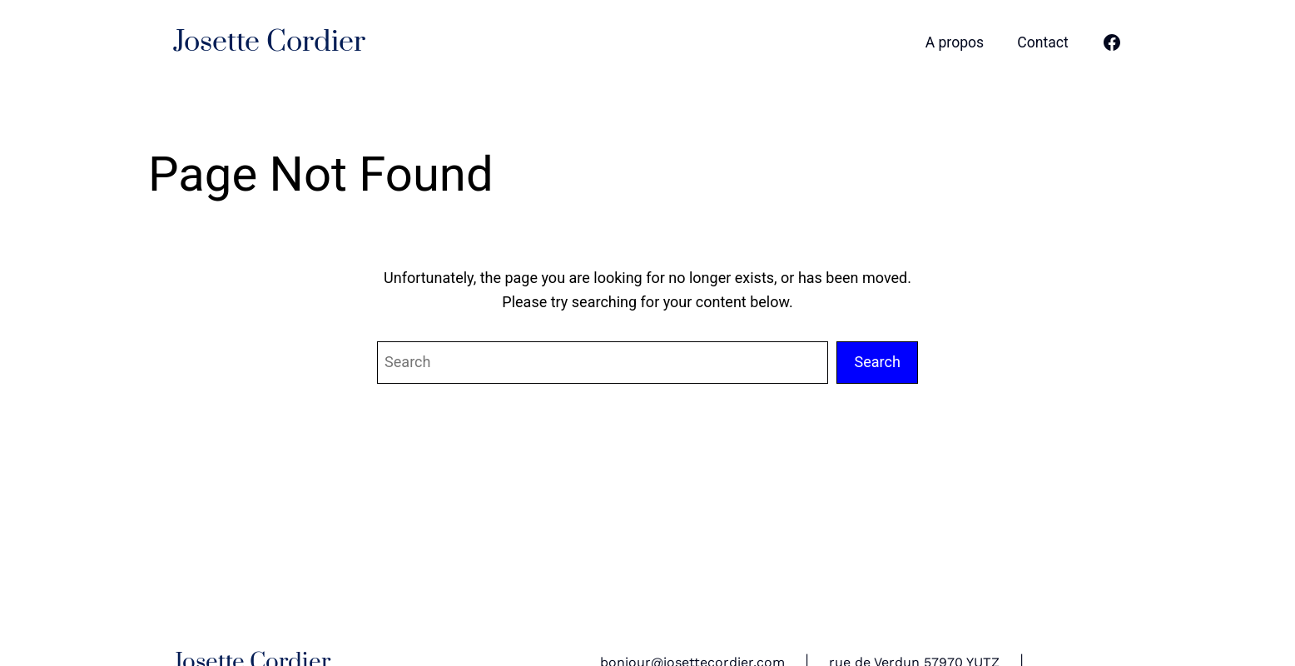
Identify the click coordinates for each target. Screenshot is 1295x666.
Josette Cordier (269, 42)
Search (877, 361)
